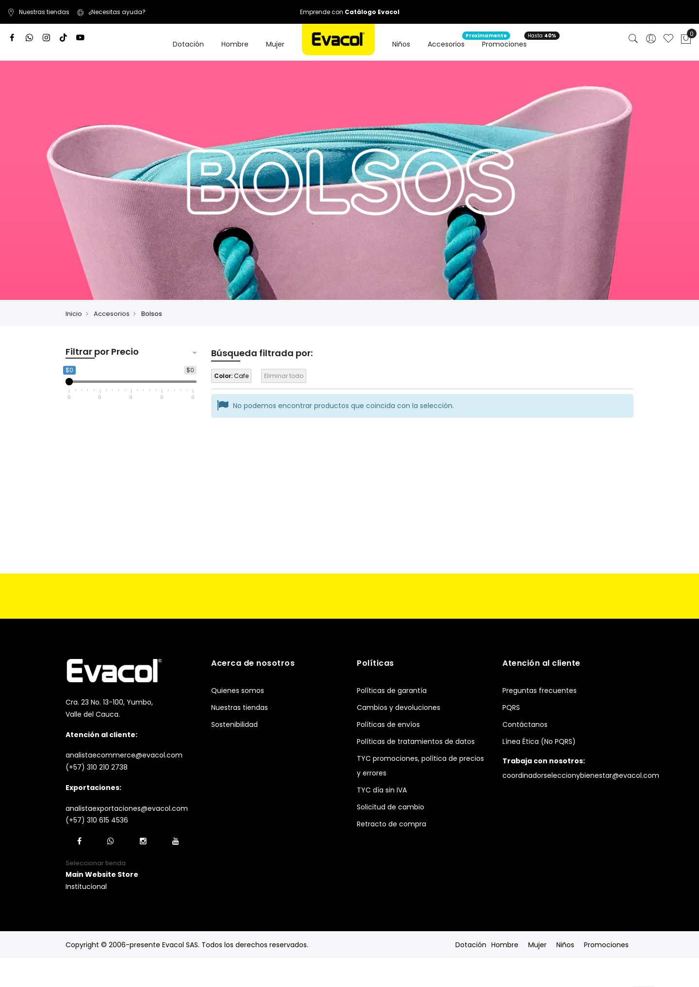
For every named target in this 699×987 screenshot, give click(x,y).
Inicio (74, 313)
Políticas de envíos (388, 724)
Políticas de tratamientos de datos (416, 741)
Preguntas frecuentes (539, 690)
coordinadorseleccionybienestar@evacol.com (580, 775)
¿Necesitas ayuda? (111, 12)
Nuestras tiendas (38, 12)
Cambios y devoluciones (398, 707)
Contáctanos (525, 724)
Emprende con (349, 12)
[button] (102, 875)
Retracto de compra (391, 824)
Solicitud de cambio (390, 807)
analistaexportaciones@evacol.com (127, 808)
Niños (565, 945)
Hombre (504, 945)
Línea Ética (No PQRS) (539, 741)
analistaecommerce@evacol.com (124, 755)
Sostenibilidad (234, 724)
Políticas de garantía (392, 690)
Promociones (606, 945)
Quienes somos (237, 690)
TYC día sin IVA (382, 790)
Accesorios (112, 313)
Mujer (537, 945)
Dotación (470, 945)
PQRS (511, 707)
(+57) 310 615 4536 (97, 820)
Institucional (86, 886)
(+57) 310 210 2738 (97, 767)
